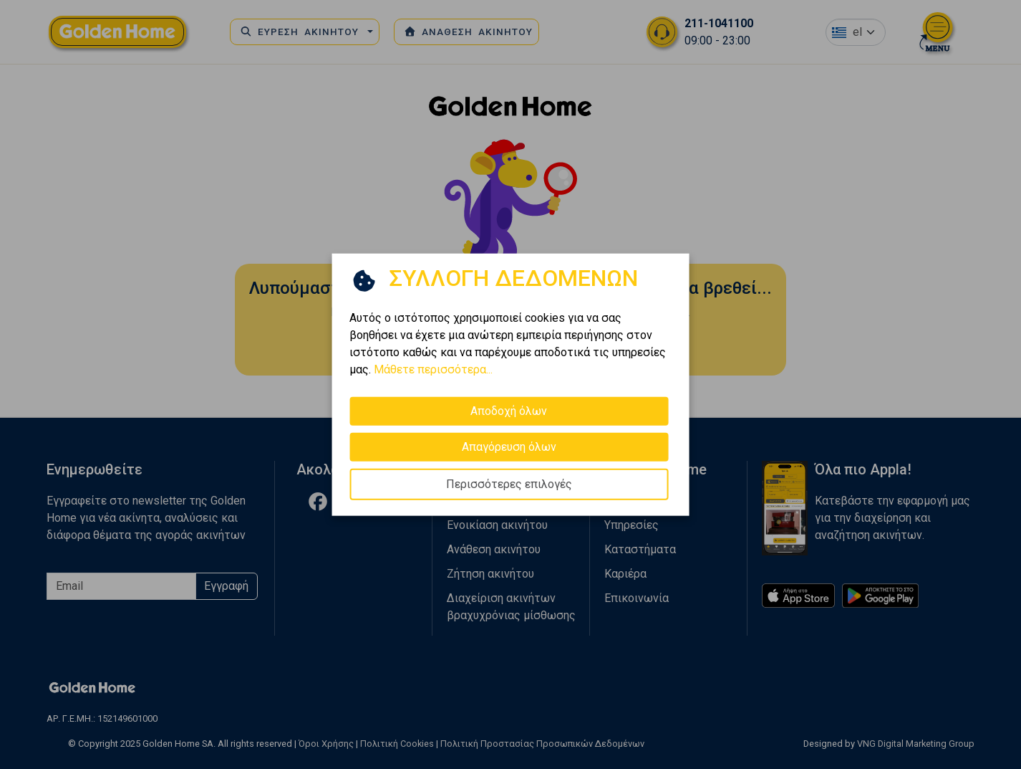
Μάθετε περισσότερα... (433, 369)
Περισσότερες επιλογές (509, 483)
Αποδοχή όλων (508, 410)
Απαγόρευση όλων (509, 446)
